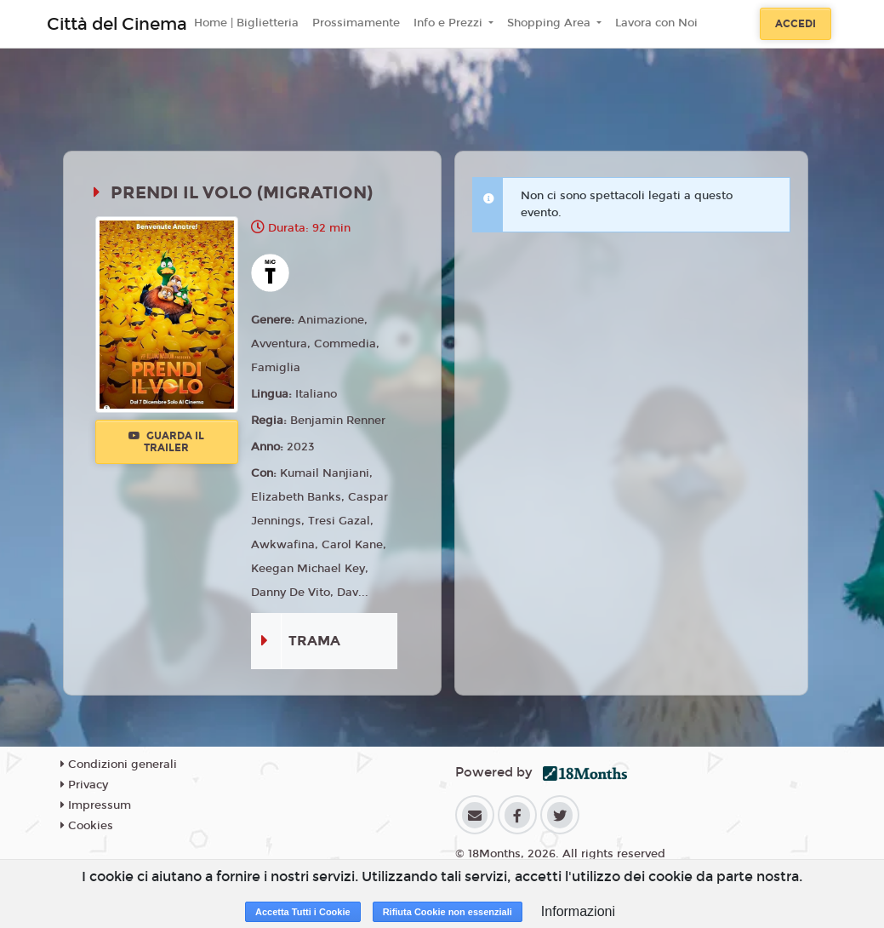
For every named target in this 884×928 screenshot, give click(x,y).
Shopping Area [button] (550, 23)
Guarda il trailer (166, 442)
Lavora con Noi (656, 23)
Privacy (84, 785)
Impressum (95, 805)
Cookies (86, 826)
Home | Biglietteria (246, 23)
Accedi (795, 24)
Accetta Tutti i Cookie (303, 912)
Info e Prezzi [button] (449, 23)
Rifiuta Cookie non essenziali (447, 912)
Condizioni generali (118, 764)
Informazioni (578, 911)
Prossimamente (356, 23)
